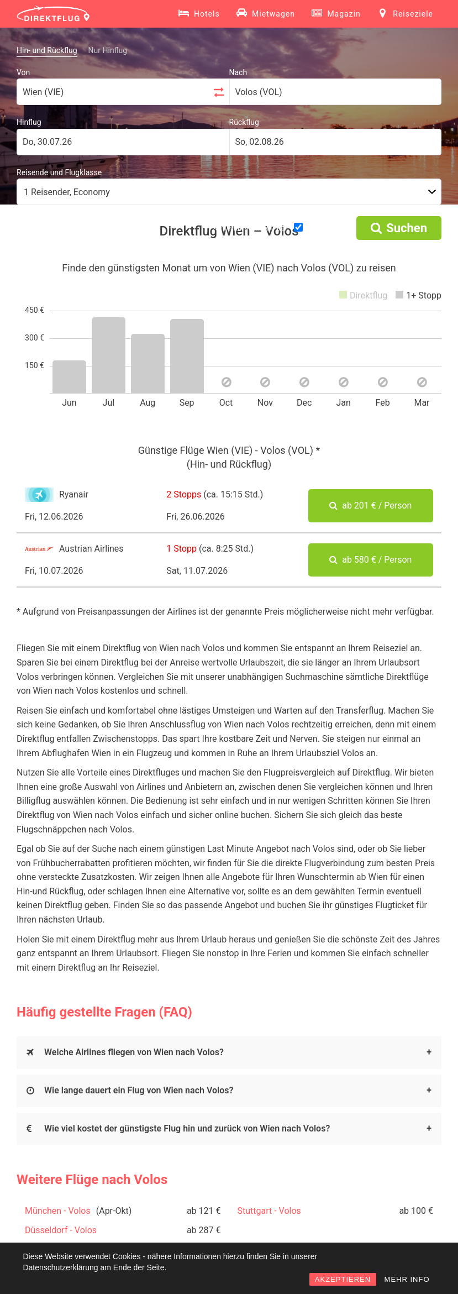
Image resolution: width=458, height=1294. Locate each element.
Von (23, 72)
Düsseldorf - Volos (61, 1230)
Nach (238, 72)
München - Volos (58, 1211)
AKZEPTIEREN (343, 1279)
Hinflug (29, 122)
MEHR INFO (407, 1279)
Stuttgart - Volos (269, 1211)
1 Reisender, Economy (67, 192)
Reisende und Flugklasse (59, 172)
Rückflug (244, 122)
